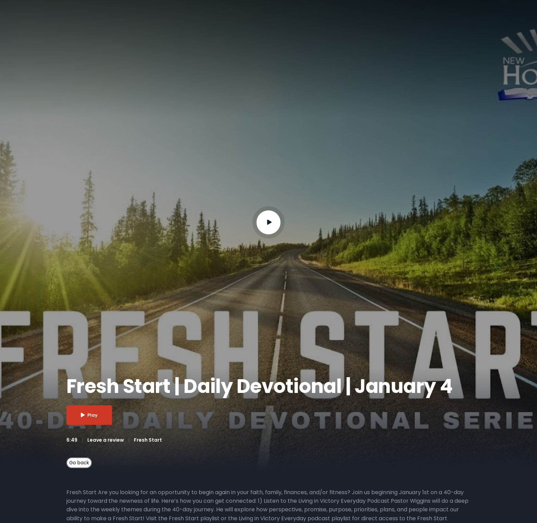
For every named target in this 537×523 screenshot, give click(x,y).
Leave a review (105, 440)
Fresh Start (148, 440)
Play (89, 415)
